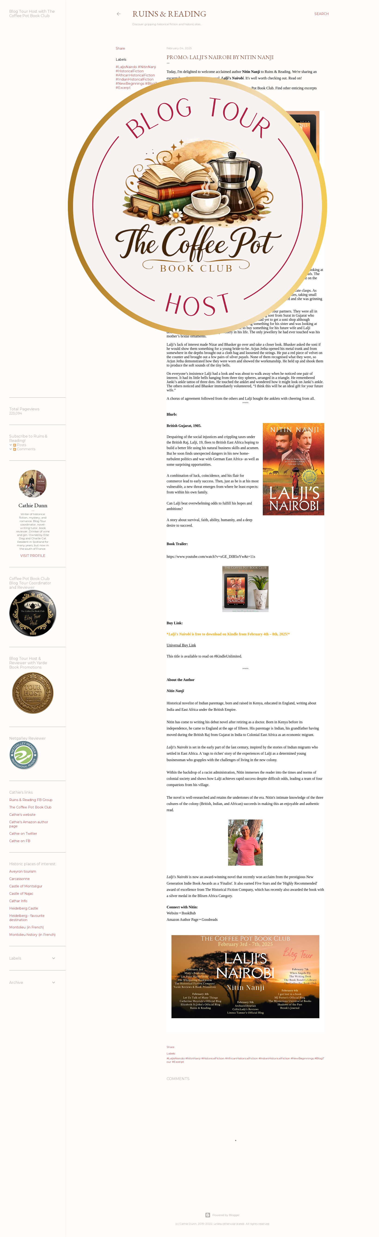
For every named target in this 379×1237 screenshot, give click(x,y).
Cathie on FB (19, 841)
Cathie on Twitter (23, 834)
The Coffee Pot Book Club (30, 807)
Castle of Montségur (25, 886)
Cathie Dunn (32, 505)
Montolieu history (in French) (32, 935)
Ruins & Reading (169, 13)
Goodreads (209, 920)
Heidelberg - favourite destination (27, 918)
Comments (24, 449)
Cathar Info (18, 901)
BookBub (189, 913)
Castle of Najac (21, 894)
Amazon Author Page (183, 920)
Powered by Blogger (222, 1215)
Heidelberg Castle (23, 908)
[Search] (322, 13)
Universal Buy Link (181, 645)
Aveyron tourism (22, 871)
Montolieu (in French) (26, 927)
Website (172, 913)
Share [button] (170, 1047)
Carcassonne (19, 879)
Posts (19, 445)
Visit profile (32, 556)
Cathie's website (22, 815)
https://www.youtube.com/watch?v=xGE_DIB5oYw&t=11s (211, 556)
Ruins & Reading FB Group (30, 800)
